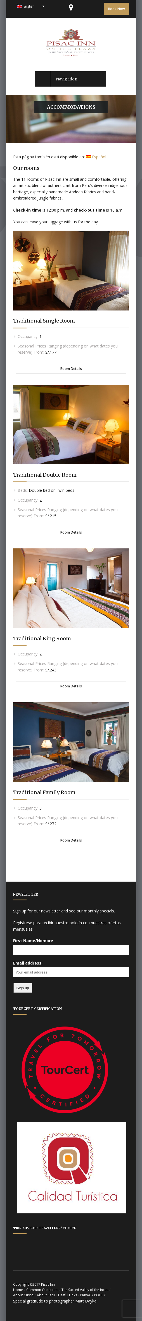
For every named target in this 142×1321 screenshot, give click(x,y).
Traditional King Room (42, 638)
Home (18, 1289)
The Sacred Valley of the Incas (84, 1289)
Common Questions (42, 1289)
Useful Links (67, 1295)
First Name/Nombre (33, 940)
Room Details (71, 368)
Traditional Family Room (44, 792)
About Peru (46, 1295)
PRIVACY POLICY (93, 1295)
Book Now (116, 8)
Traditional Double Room (45, 475)
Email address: (27, 963)
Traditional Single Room (44, 320)
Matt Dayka (85, 1301)
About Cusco (23, 1295)
